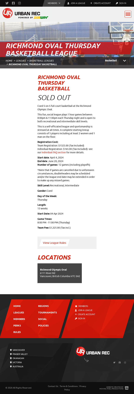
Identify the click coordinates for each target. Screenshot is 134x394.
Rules (17, 332)
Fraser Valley (19, 354)
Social (42, 319)
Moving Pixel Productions (111, 389)
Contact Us (53, 386)
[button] (54, 3)
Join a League (83, 310)
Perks (17, 325)
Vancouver (17, 350)
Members (19, 319)
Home (8, 60)
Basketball (117, 61)
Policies (43, 325)
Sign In (121, 3)
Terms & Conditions (69, 386)
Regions (43, 306)
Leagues (21, 60)
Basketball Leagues (41, 60)
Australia (16, 366)
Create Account (100, 3)
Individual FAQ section (54, 152)
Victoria (16, 362)
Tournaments (47, 312)
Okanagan (17, 358)
